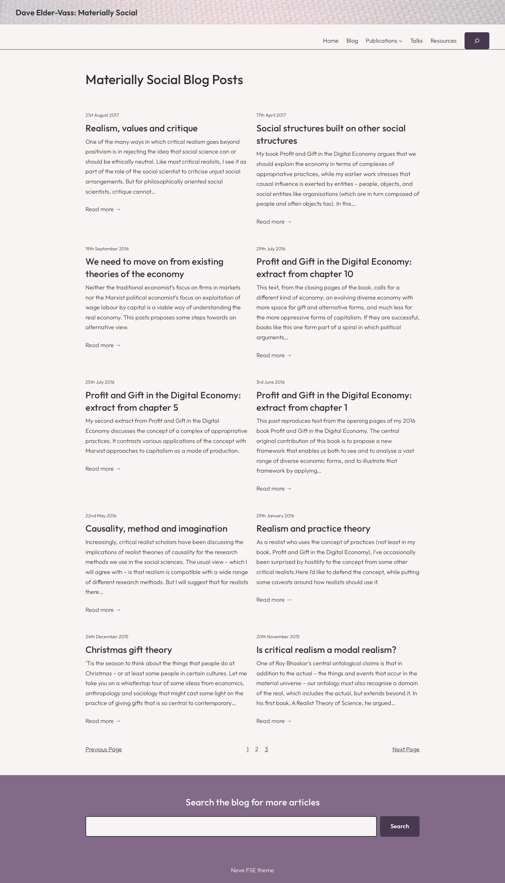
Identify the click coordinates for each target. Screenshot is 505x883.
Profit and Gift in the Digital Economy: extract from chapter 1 (334, 401)
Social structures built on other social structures (331, 134)
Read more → (103, 209)
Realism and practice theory (313, 528)
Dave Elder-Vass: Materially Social (76, 12)
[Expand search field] (477, 40)
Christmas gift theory (128, 649)
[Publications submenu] (400, 41)
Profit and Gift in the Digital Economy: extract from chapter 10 (334, 267)
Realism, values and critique (141, 128)
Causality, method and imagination (156, 528)
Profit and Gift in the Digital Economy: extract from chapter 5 (163, 401)
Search (399, 826)
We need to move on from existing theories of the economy (154, 267)
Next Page (406, 749)
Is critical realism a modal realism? (326, 649)
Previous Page (103, 749)
